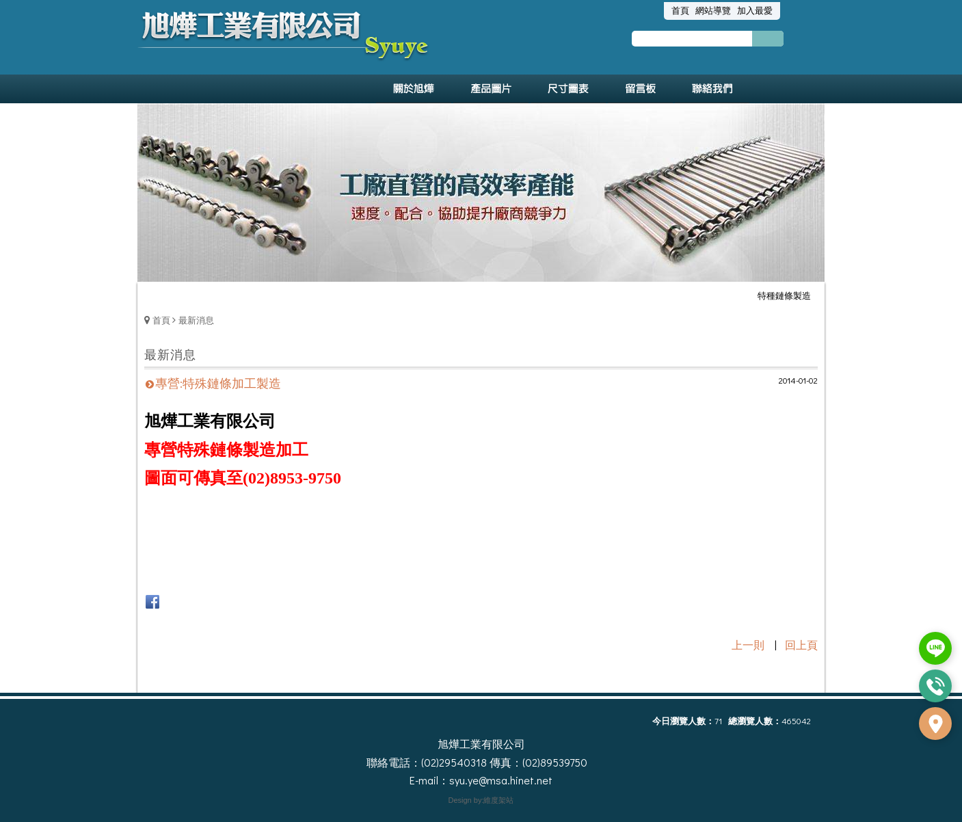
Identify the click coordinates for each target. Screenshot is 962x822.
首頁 (161, 320)
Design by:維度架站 (481, 800)
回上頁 (801, 644)
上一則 (748, 644)
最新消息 (196, 320)
